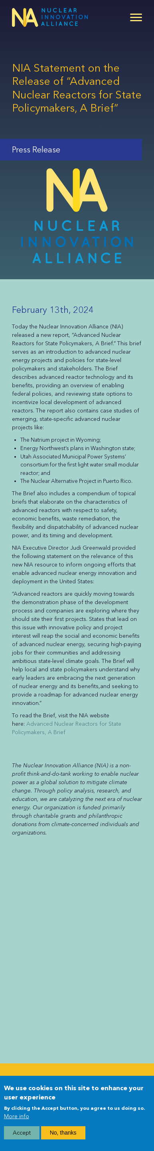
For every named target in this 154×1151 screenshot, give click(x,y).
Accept (22, 1132)
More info (16, 1116)
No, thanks (63, 1132)
